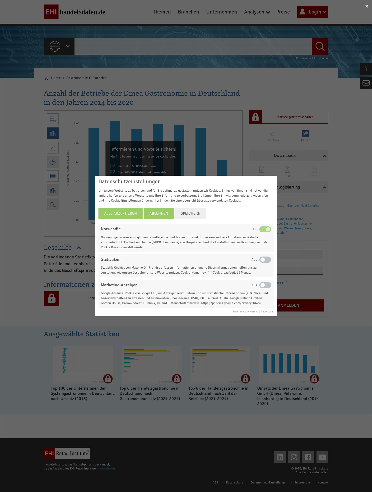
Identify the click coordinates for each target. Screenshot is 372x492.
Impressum (267, 311)
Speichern (190, 213)
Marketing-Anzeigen (119, 285)
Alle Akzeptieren (120, 213)
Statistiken (111, 259)
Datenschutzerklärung (245, 311)
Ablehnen (158, 213)
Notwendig (111, 228)
